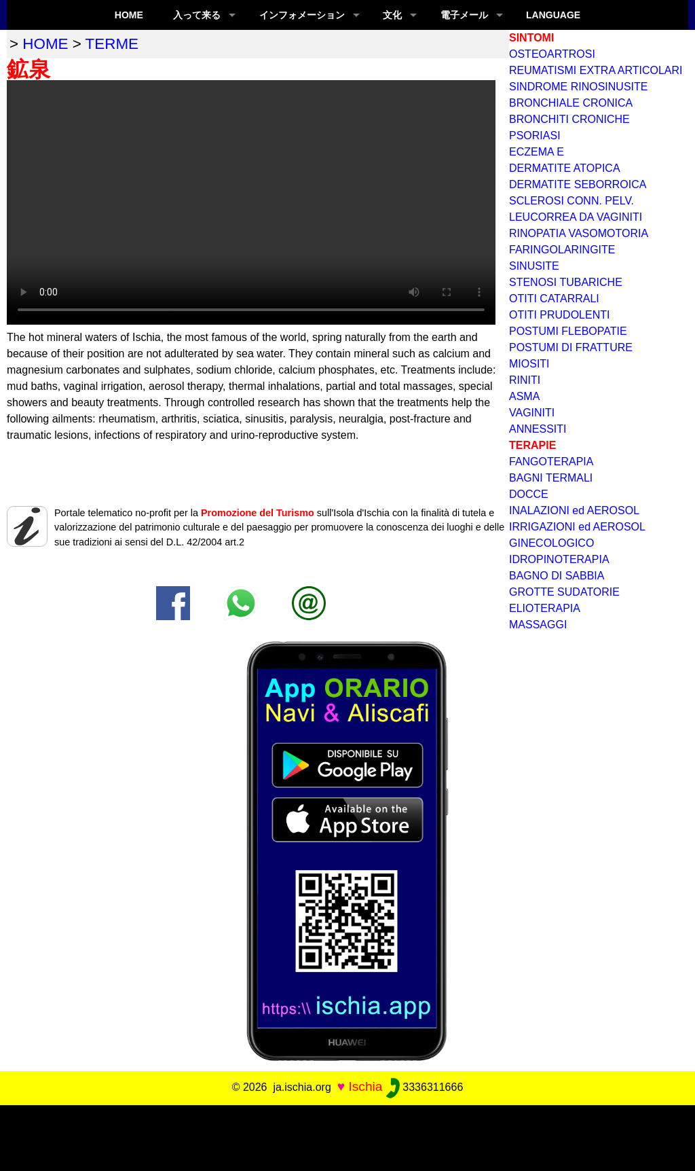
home (45, 43)
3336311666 (424, 1087)
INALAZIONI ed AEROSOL (574, 510)
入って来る (197, 15)
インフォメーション (302, 15)
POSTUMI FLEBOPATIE (568, 331)
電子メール (464, 15)
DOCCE (528, 494)
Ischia (365, 1086)
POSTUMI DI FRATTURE (571, 347)
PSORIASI (535, 135)
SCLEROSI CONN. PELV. (571, 200)
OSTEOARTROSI (552, 54)
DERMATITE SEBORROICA (577, 184)
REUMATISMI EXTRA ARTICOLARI (595, 70)
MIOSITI (529, 364)
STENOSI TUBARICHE (565, 282)
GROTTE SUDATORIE (564, 592)
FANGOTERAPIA (551, 461)
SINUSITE (534, 266)
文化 (392, 15)
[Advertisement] (347, 1135)
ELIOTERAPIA (544, 608)
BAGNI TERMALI (551, 478)
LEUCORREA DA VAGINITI (575, 217)
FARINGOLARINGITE (562, 249)
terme (112, 43)
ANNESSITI (537, 429)
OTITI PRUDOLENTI (559, 315)
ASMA (524, 396)
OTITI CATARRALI (554, 298)
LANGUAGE (553, 15)
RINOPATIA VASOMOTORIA (578, 233)
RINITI (524, 380)
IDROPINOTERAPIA (559, 559)
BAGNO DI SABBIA (556, 575)
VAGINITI (532, 412)
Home (129, 15)
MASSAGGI (538, 624)
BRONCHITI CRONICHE (569, 119)
